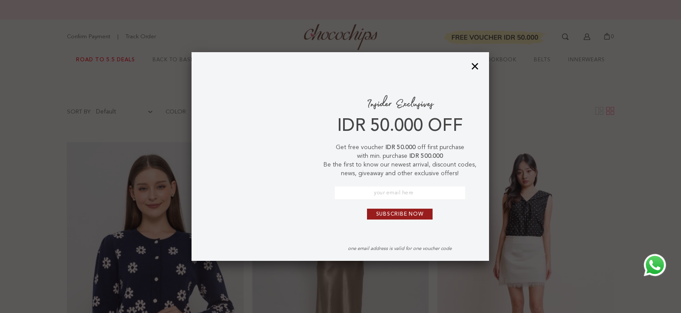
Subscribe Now (400, 214)
